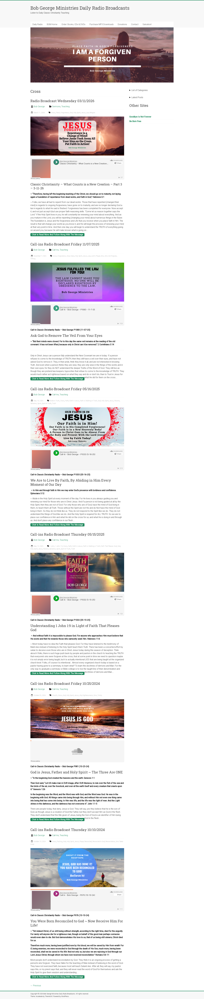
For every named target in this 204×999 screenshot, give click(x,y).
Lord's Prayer (95, 256)
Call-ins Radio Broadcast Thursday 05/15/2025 (67, 534)
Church (54, 695)
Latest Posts (137, 97)
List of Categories (140, 90)
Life (80, 695)
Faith (67, 401)
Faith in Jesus (74, 401)
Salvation (33, 403)
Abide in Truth (54, 401)
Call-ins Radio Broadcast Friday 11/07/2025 (64, 244)
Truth (54, 403)
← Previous (35, 985)
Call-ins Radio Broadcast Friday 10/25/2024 (65, 683)
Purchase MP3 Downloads (102, 24)
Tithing (32, 259)
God (71, 113)
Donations (122, 24)
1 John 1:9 (58, 546)
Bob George (39, 106)
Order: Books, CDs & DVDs (73, 24)
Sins (102, 256)
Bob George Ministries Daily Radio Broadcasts (79, 8)
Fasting (59, 841)
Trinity (100, 695)
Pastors (117, 401)
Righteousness (87, 695)
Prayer (82, 841)
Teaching (65, 106)
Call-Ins (55, 250)
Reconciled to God (99, 841)
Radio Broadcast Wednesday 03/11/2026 (62, 101)
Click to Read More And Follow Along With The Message (57, 234)
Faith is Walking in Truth (88, 401)
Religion (92, 113)
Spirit (39, 403)
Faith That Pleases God (109, 546)
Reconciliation (110, 841)
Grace (72, 256)
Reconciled (88, 841)
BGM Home (52, 24)
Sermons (56, 106)
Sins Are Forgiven (111, 256)
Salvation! (147, 24)
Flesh (58, 113)
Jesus (83, 113)
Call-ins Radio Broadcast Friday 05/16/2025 (65, 389)
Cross (53, 113)
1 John (52, 546)
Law (87, 113)
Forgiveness (65, 113)
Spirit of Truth (46, 403)
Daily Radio (38, 24)
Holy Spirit (77, 113)
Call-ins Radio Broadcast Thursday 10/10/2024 (67, 829)
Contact (134, 24)
